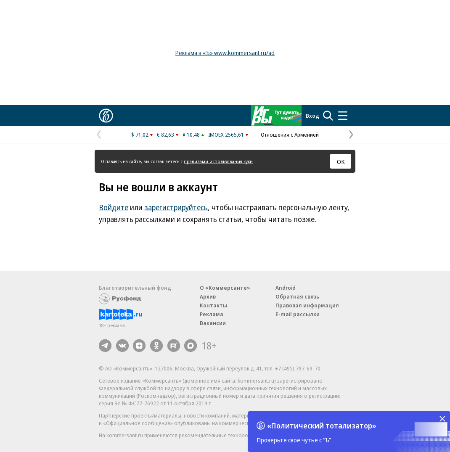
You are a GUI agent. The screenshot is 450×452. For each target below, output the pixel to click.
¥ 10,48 (191, 134)
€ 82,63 (165, 134)
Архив (208, 296)
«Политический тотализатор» (321, 425)
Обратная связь (297, 296)
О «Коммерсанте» (225, 287)
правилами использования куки (218, 161)
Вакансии (213, 323)
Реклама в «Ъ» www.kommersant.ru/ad (225, 53)
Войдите (113, 207)
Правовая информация (307, 305)
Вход (312, 115)
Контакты (213, 305)
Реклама (211, 314)
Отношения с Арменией (290, 134)
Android (285, 287)
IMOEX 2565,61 (226, 134)
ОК (341, 161)
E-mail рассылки (297, 314)
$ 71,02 (139, 134)
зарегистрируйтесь (176, 207)
